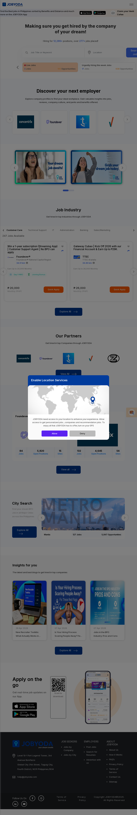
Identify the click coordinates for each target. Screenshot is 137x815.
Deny (82, 433)
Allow (54, 433)
